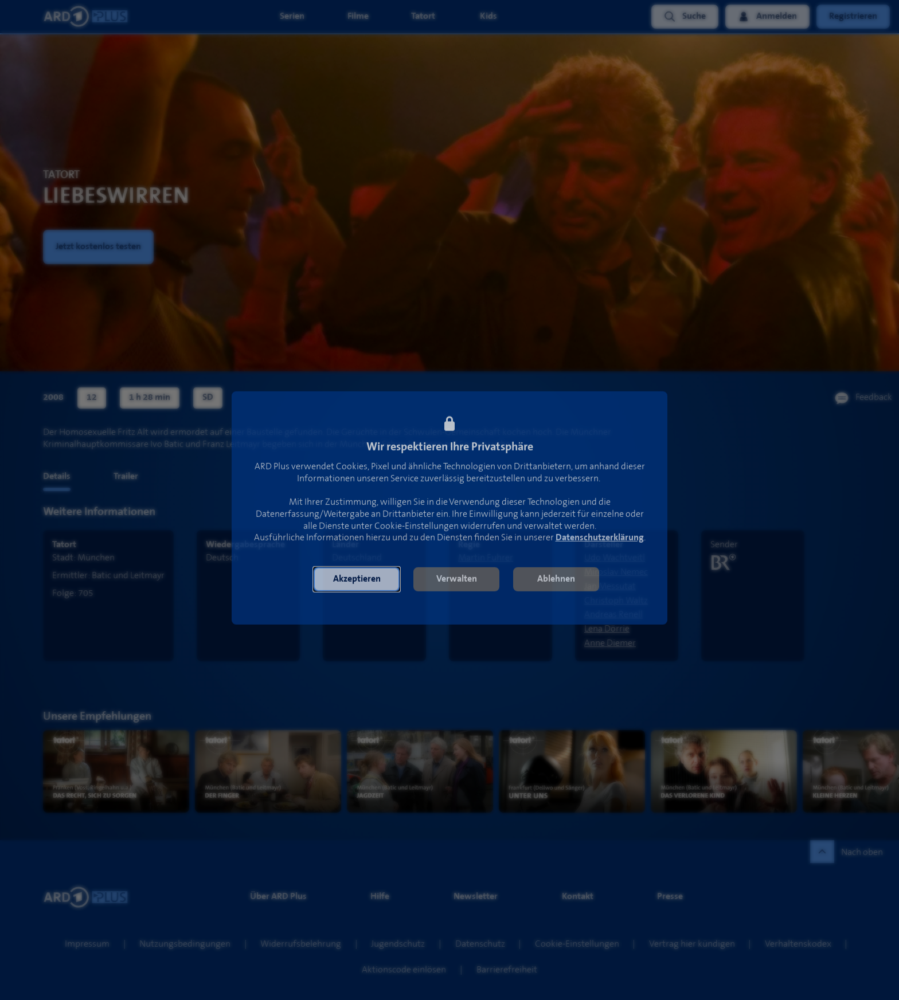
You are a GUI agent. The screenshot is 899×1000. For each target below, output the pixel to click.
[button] (357, 586)
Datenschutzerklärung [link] (600, 544)
